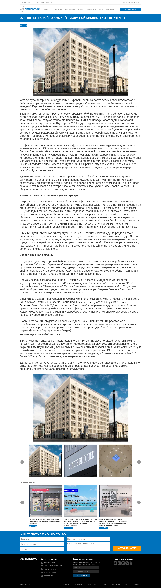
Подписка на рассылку (133, 2)
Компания (58, 9)
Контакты (110, 9)
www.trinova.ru (48, 576)
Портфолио (70, 9)
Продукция (91, 9)
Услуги (81, 9)
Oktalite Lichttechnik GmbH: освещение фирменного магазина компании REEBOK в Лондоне (45, 504)
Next (139, 462)
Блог (101, 9)
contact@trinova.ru (47, 2)
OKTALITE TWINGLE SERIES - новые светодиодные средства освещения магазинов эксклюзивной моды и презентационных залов (115, 505)
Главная (47, 9)
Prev (22, 462)
